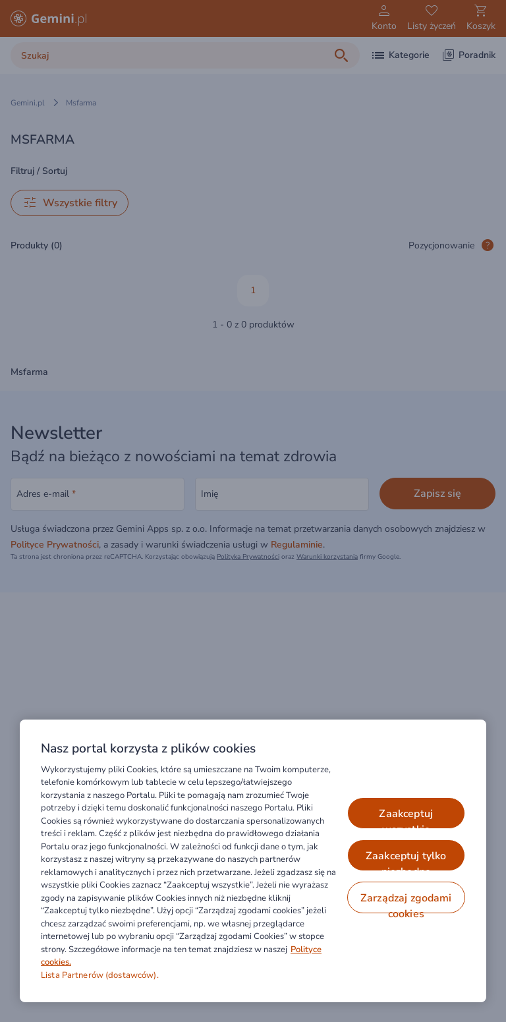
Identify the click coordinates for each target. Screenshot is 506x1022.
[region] (253, 861)
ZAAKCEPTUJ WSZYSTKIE (406, 818)
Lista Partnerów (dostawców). (100, 975)
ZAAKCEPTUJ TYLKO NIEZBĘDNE (406, 860)
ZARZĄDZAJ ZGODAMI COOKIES (406, 902)
